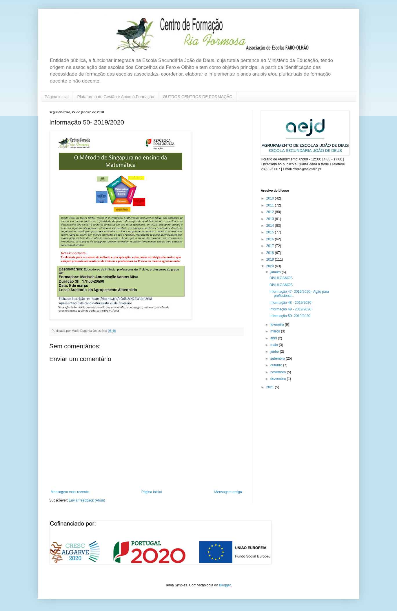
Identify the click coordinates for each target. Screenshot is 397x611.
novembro (278, 372)
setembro (278, 358)
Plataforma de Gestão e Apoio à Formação (115, 96)
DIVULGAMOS (281, 278)
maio (274, 345)
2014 (270, 226)
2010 (270, 198)
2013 (270, 219)
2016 (270, 239)
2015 (270, 232)
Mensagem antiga (228, 492)
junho (275, 352)
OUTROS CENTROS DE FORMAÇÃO (197, 96)
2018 (270, 253)
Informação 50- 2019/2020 (289, 316)
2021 (270, 387)
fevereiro (277, 325)
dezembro (278, 379)
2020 (270, 266)
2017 (270, 246)
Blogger (225, 585)
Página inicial (57, 96)
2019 (270, 259)
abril (274, 338)
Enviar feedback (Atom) (87, 500)
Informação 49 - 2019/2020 (290, 309)
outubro (276, 365)
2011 (270, 205)
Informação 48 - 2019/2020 (290, 303)
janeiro (276, 272)
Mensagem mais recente (70, 492)
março (275, 331)
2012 (270, 212)
